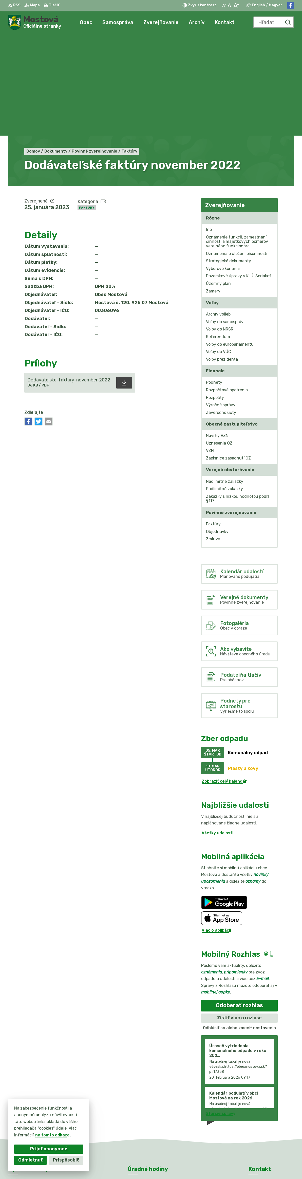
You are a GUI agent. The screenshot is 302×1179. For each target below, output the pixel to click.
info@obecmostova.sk (271, 1117)
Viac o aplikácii (216, 828)
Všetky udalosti (217, 731)
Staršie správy (220, 1011)
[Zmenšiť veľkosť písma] (224, 5)
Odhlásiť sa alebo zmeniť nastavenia (239, 926)
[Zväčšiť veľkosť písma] (236, 5)
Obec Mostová (157, 1165)
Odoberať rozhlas (239, 903)
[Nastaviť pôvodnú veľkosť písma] (229, 5)
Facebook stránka (267, 1122)
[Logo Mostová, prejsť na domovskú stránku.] (34, 22)
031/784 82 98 (264, 1111)
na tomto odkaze (52, 1135)
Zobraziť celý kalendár (224, 679)
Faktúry (86, 106)
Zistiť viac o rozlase (239, 916)
